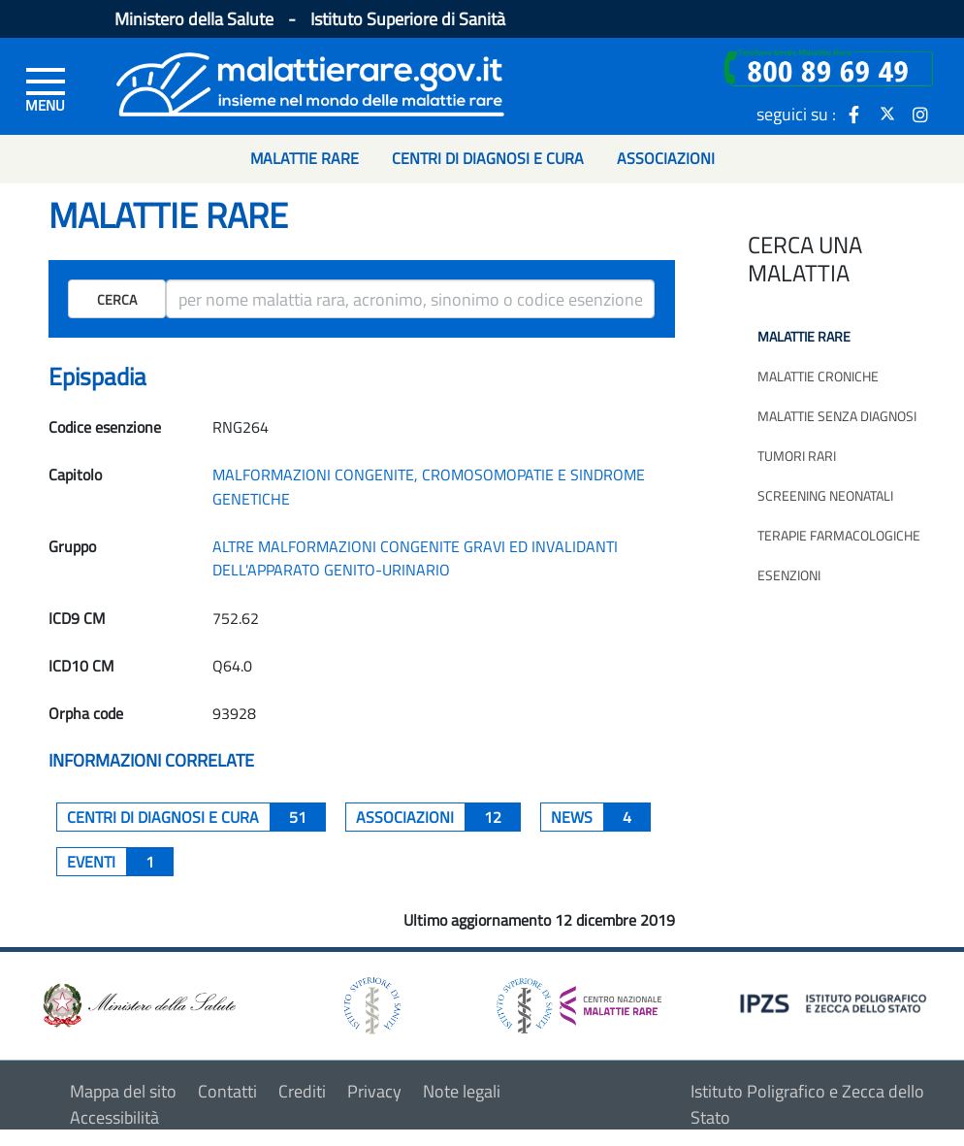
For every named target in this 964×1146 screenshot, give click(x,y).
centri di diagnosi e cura (196, 817)
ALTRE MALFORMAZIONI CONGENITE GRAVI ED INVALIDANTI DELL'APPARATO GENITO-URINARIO (415, 558)
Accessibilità (114, 1117)
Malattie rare (804, 336)
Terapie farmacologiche (838, 535)
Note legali (461, 1091)
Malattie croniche (818, 376)
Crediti (302, 1091)
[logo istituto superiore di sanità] (370, 1004)
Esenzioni (788, 575)
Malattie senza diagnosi (836, 416)
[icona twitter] (887, 113)
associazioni (438, 817)
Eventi (120, 861)
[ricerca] (411, 298)
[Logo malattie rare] (310, 82)
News (601, 817)
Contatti (227, 1091)
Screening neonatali (825, 495)
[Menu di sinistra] (46, 88)
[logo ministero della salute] (137, 1004)
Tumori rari (796, 455)
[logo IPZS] (836, 1002)
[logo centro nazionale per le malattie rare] (579, 1001)
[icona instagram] (920, 113)
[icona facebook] (854, 113)
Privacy (374, 1091)
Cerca (117, 299)
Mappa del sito (123, 1091)
